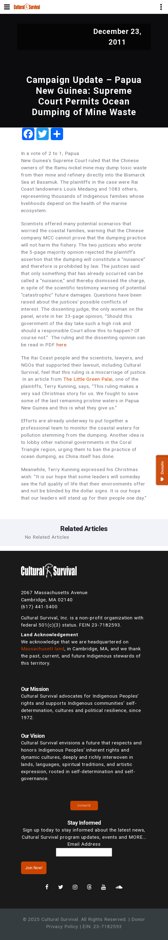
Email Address (83, 844)
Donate (84, 805)
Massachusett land (42, 649)
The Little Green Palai (88, 379)
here (61, 345)
